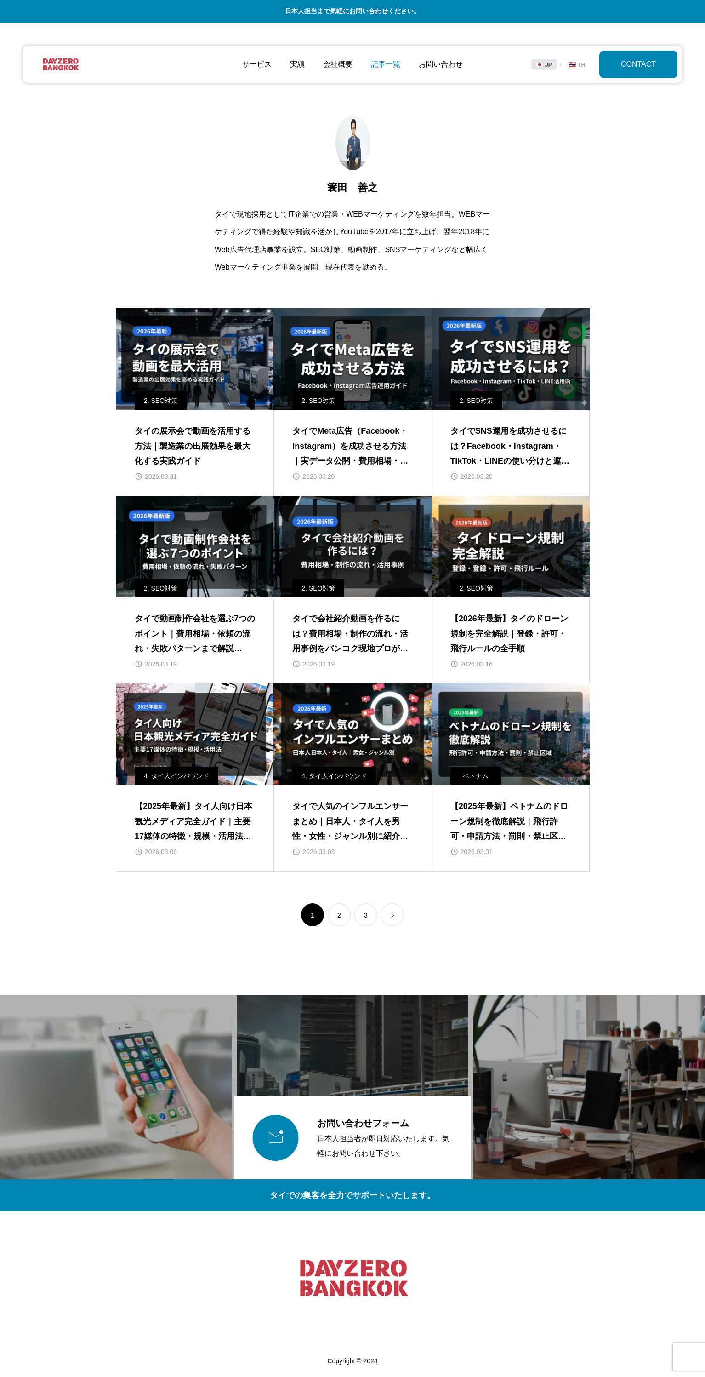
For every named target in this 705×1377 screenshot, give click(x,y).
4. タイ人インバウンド (176, 776)
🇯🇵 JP (544, 64)
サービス (257, 64)
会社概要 (337, 64)
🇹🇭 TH (577, 64)
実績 (297, 64)
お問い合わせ (441, 64)
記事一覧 (385, 64)
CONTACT (638, 64)
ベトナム (476, 776)
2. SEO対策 (160, 400)
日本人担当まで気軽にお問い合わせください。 (352, 11)
